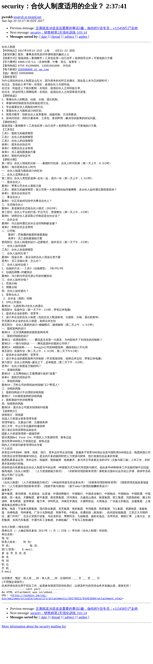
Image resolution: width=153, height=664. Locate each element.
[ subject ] (69, 36)
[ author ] (83, 36)
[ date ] (44, 36)
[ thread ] (56, 36)
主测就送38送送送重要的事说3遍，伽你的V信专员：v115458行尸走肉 (87, 28)
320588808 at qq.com (33, 71)
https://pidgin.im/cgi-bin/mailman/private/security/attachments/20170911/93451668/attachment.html (62, 630)
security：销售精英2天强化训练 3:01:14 (58, 32)
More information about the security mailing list (34, 660)
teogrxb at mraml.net (27, 17)
